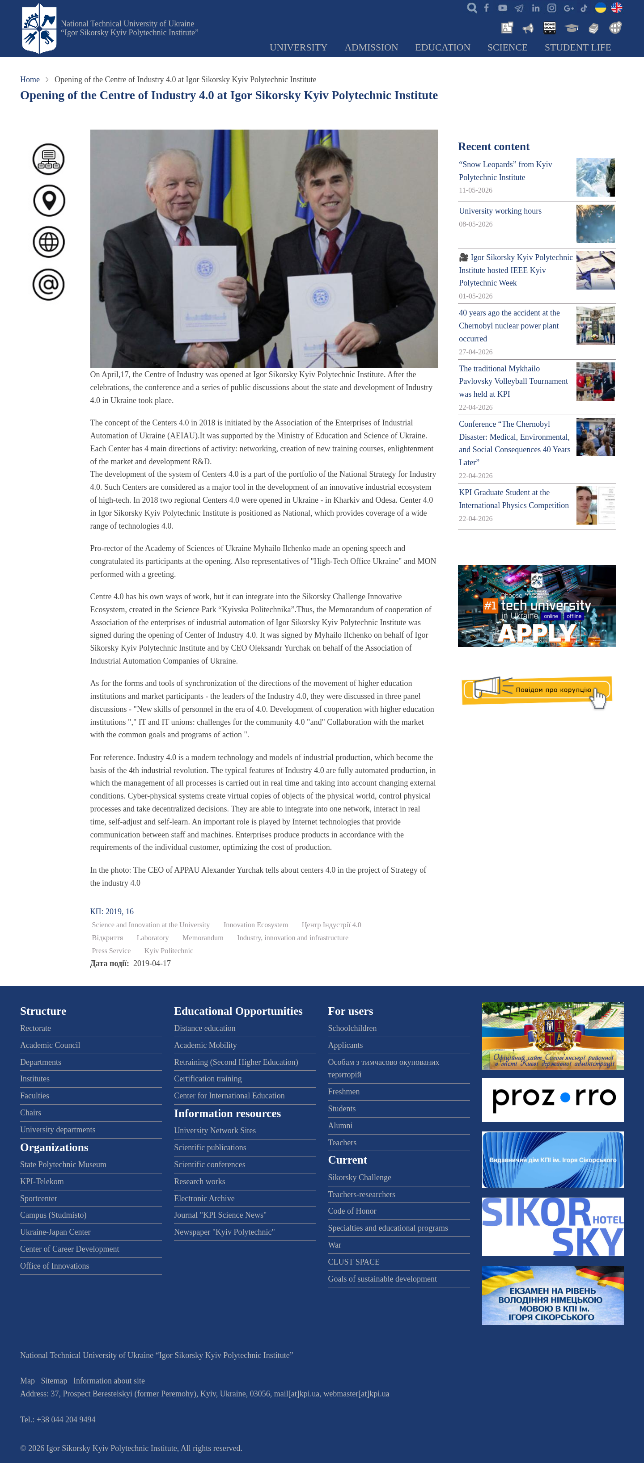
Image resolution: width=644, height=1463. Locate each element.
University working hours (500, 210)
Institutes (35, 1078)
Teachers (342, 1142)
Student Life (578, 47)
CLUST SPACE (354, 1261)
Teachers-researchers (362, 1194)
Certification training (208, 1078)
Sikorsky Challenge (360, 1177)
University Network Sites (215, 1130)
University (299, 47)
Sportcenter (38, 1198)
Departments (40, 1062)
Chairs (30, 1112)
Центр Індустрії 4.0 (331, 925)
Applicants (345, 1045)
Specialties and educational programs (388, 1227)
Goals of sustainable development (382, 1278)
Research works (199, 1181)
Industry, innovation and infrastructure (292, 938)
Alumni (340, 1125)
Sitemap (54, 1380)
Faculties (34, 1095)
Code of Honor (352, 1211)
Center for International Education (229, 1095)
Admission (371, 47)
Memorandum (203, 938)
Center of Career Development (69, 1248)
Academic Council (50, 1045)
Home (30, 79)
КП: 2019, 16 (112, 911)
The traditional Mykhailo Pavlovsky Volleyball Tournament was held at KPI (513, 381)
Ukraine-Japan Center (55, 1232)
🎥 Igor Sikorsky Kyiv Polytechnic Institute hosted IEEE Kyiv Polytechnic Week (516, 270)
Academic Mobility (205, 1045)
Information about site (109, 1380)
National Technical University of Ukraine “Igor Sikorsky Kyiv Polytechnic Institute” (130, 28)
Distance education (204, 1028)
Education (443, 47)
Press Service (111, 951)
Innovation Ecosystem (256, 925)
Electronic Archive (204, 1198)
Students (342, 1108)
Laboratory (153, 938)
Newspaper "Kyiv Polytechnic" (224, 1232)
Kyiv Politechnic (168, 951)
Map (27, 1380)
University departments (57, 1129)
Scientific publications (210, 1147)
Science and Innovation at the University (151, 925)
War (335, 1244)
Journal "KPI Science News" (220, 1215)
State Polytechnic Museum (63, 1164)
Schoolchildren (352, 1028)
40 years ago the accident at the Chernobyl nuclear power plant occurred (509, 325)
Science (507, 47)
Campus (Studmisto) (53, 1215)
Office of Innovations (54, 1265)
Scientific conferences (209, 1164)
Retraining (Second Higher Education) (236, 1062)
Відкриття (107, 938)
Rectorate (35, 1028)
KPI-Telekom (42, 1181)
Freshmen (344, 1091)
